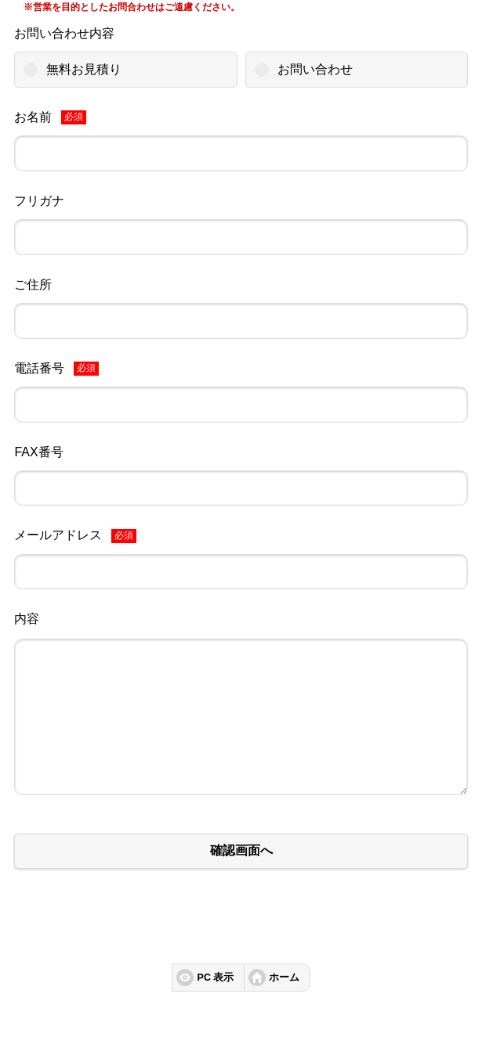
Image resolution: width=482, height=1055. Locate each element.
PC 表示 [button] (216, 977)
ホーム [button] (284, 977)
